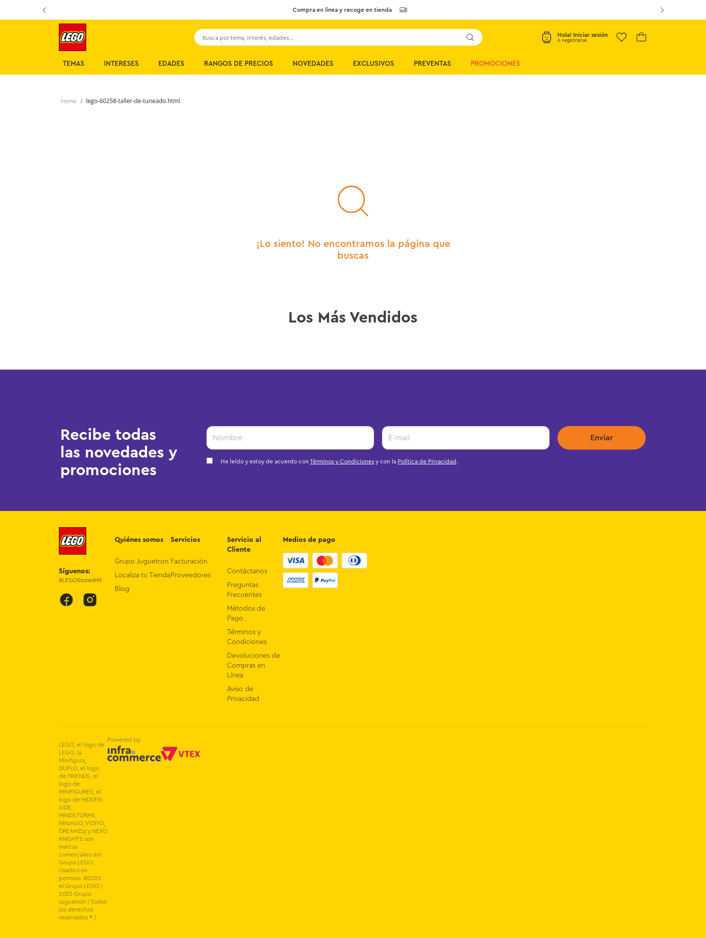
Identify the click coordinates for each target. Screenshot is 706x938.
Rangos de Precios (238, 63)
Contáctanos (247, 571)
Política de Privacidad (427, 461)
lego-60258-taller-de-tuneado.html (133, 101)
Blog (122, 589)
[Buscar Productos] (470, 37)
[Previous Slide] (44, 10)
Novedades (313, 63)
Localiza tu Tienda (142, 575)
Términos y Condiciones (342, 461)
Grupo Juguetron (142, 561)
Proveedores (191, 575)
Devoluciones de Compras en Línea (253, 665)
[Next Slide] (662, 10)
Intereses (121, 63)
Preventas (432, 63)
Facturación (189, 561)
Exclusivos (373, 63)
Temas (73, 63)
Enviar (601, 438)
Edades (171, 63)
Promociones (495, 63)
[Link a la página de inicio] (68, 101)
